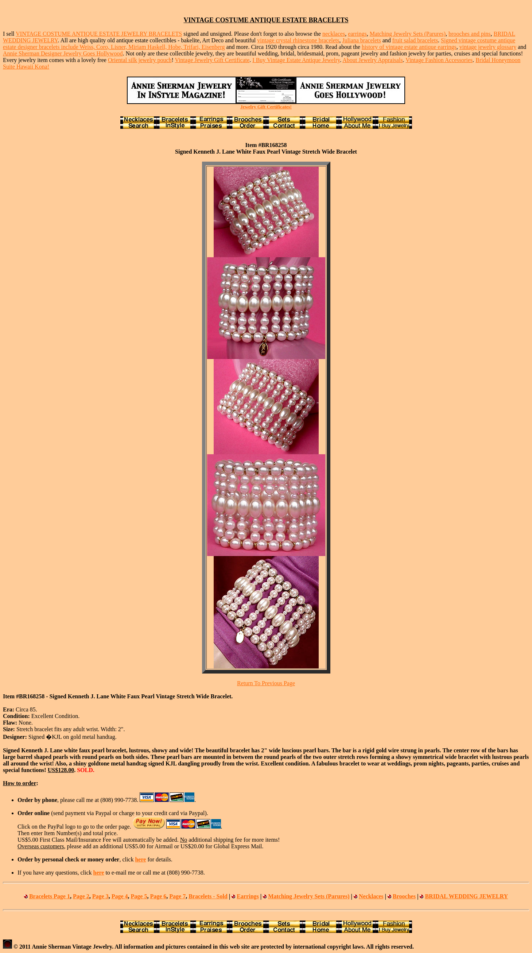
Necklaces (371, 896)
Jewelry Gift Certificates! (266, 106)
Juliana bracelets (361, 40)
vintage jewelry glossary (487, 47)
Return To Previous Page (266, 683)
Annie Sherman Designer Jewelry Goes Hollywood (63, 53)
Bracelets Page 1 (49, 896)
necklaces (333, 34)
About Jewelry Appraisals (372, 60)
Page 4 (120, 896)
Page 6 (158, 896)
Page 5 (139, 896)
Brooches (404, 896)
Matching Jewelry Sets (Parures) (408, 34)
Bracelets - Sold (208, 896)
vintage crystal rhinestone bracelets (298, 40)
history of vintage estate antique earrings (409, 47)
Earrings (248, 896)
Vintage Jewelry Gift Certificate (212, 60)
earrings (357, 34)
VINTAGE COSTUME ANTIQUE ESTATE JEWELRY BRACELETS (99, 34)
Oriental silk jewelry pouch (140, 60)
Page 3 (100, 896)
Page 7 (177, 896)
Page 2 (81, 896)
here (140, 859)
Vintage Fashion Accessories (439, 60)
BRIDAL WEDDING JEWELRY (466, 896)
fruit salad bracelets (415, 40)
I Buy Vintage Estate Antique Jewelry (296, 60)
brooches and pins (469, 34)
